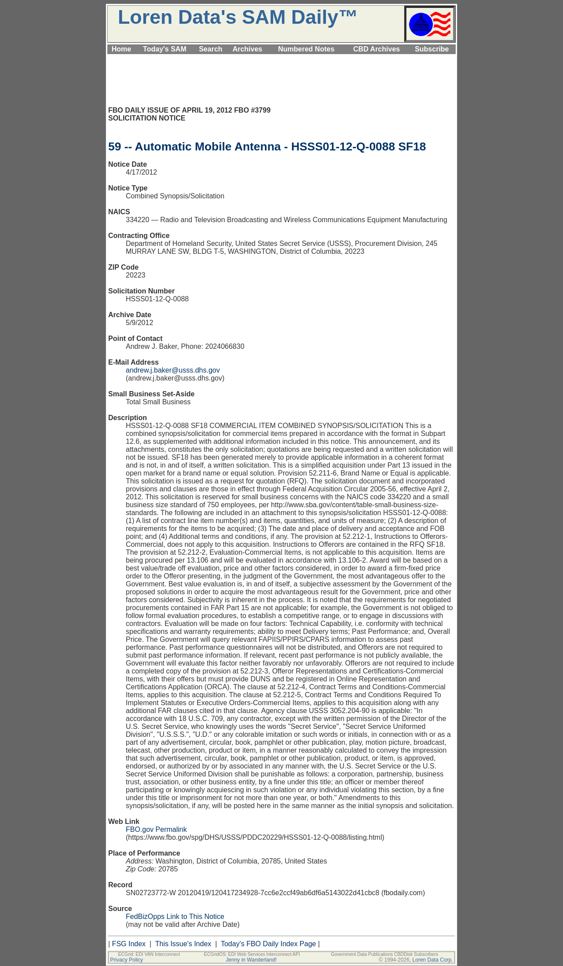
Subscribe (432, 49)
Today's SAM (164, 49)
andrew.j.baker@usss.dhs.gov (173, 370)
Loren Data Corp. (433, 960)
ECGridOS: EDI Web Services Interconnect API (252, 954)
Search (210, 49)
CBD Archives (376, 49)
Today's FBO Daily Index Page (268, 944)
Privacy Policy (126, 960)
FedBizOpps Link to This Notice (175, 916)
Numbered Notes (306, 49)
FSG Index (129, 944)
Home (121, 49)
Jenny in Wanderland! (251, 960)
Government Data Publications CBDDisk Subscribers (384, 954)
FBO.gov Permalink (156, 829)
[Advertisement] (281, 59)
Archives (248, 49)
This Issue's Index (183, 944)
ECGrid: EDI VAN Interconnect (149, 954)
